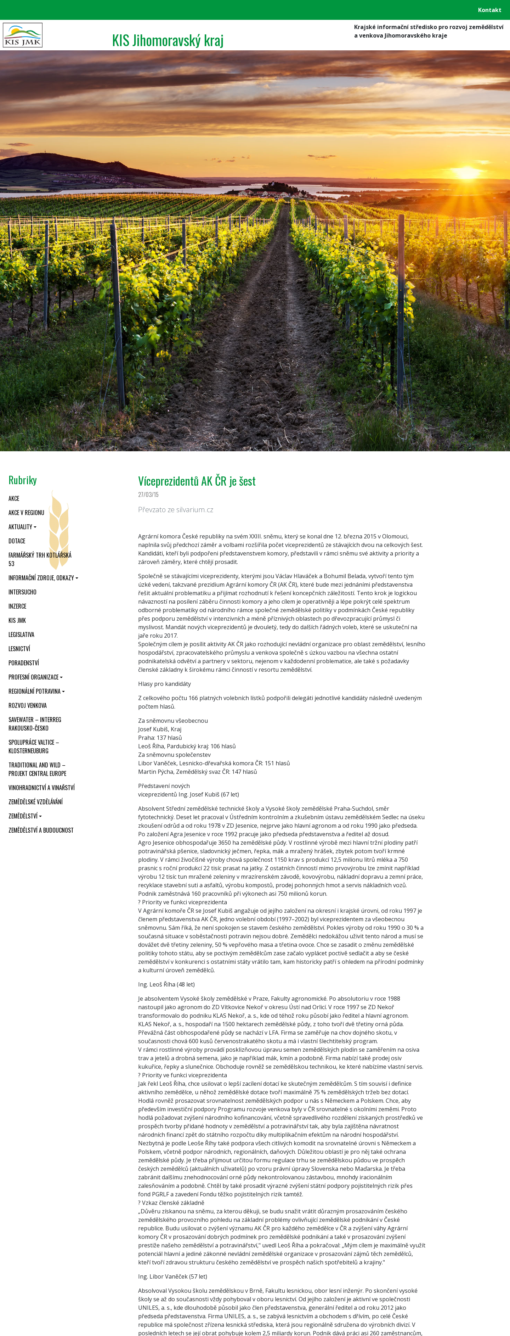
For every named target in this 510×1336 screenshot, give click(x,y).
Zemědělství (23, 816)
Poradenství (23, 663)
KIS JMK (17, 620)
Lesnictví (19, 648)
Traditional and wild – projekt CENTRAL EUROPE (37, 769)
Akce (13, 498)
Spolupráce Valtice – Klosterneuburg (33, 746)
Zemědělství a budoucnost (41, 830)
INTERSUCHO (22, 592)
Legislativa (21, 634)
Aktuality (20, 526)
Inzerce (17, 606)
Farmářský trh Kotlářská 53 (40, 559)
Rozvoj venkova (27, 705)
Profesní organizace (33, 677)
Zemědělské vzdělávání (35, 802)
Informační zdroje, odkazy (41, 578)
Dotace (16, 541)
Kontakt (490, 10)
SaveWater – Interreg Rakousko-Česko (34, 723)
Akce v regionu (26, 512)
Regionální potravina (34, 691)
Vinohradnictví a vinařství (41, 787)
